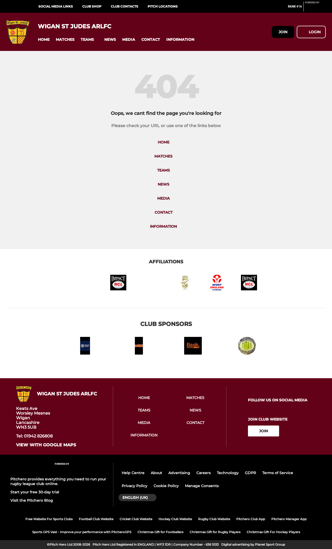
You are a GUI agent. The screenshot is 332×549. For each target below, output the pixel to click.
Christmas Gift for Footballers (160, 532)
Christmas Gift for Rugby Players (215, 532)
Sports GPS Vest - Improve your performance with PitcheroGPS (81, 532)
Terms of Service (277, 472)
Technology (228, 472)
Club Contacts (124, 6)
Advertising (179, 472)
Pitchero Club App (250, 519)
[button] (44, 40)
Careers (203, 472)
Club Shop (91, 6)
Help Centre (133, 472)
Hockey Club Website (175, 519)
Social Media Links (55, 6)
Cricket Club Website (136, 519)
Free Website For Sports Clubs (49, 519)
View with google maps (46, 445)
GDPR (250, 472)
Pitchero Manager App (289, 519)
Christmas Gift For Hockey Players (273, 532)
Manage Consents (202, 485)
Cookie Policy (166, 485)
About (156, 472)
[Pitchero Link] (315, 8)
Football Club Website (96, 519)
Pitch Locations (163, 6)
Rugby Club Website (214, 519)
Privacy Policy (134, 485)
